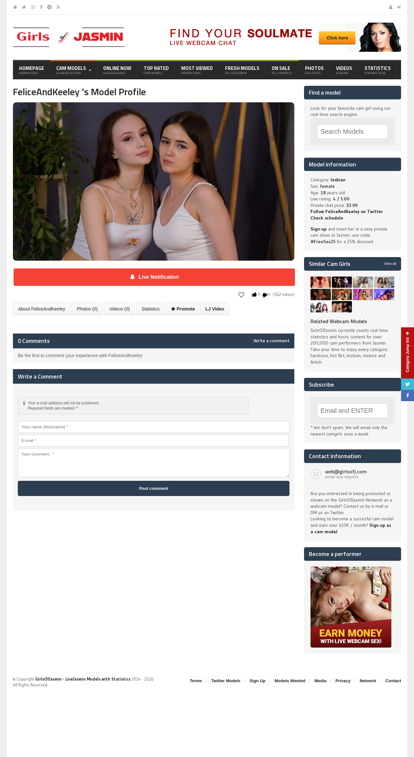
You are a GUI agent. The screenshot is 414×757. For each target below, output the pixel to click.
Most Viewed (197, 69)
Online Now (117, 69)
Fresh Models (242, 69)
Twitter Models (225, 680)
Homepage (31, 69)
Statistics (378, 69)
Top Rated (156, 69)
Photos (314, 69)
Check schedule (326, 218)
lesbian (338, 180)
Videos (344, 69)
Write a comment (271, 340)
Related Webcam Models (338, 321)
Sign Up (258, 680)
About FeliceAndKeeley (41, 308)
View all (390, 264)
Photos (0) (87, 308)
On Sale (282, 69)
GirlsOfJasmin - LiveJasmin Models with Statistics (82, 679)
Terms (196, 680)
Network (368, 680)
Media (320, 680)
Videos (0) (119, 308)
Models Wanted (290, 680)
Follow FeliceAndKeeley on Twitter (346, 211)
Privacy (342, 680)
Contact (393, 680)
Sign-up (318, 229)
